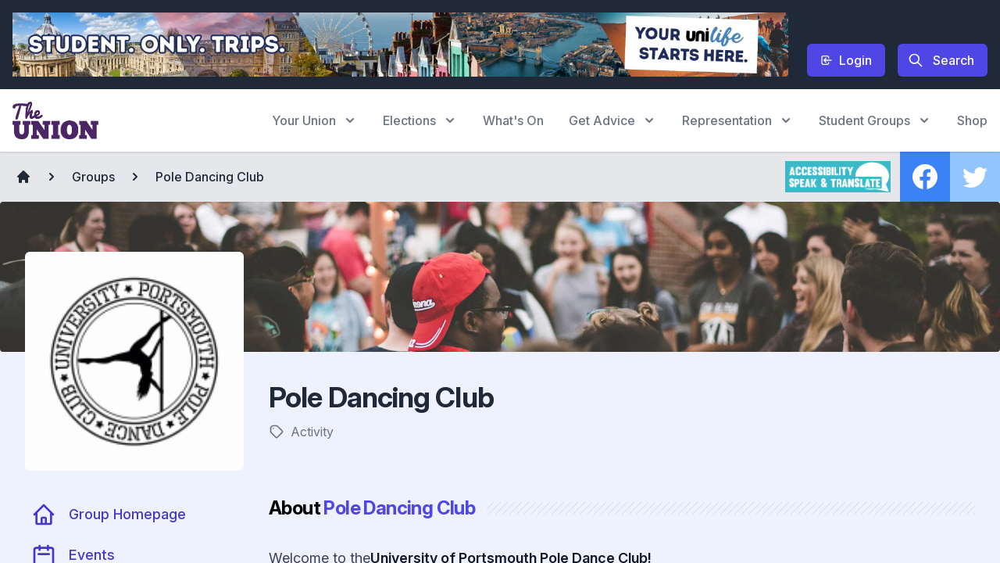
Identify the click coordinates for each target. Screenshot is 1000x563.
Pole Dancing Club (209, 177)
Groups (93, 177)
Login (846, 60)
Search (941, 60)
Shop (972, 120)
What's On (513, 120)
